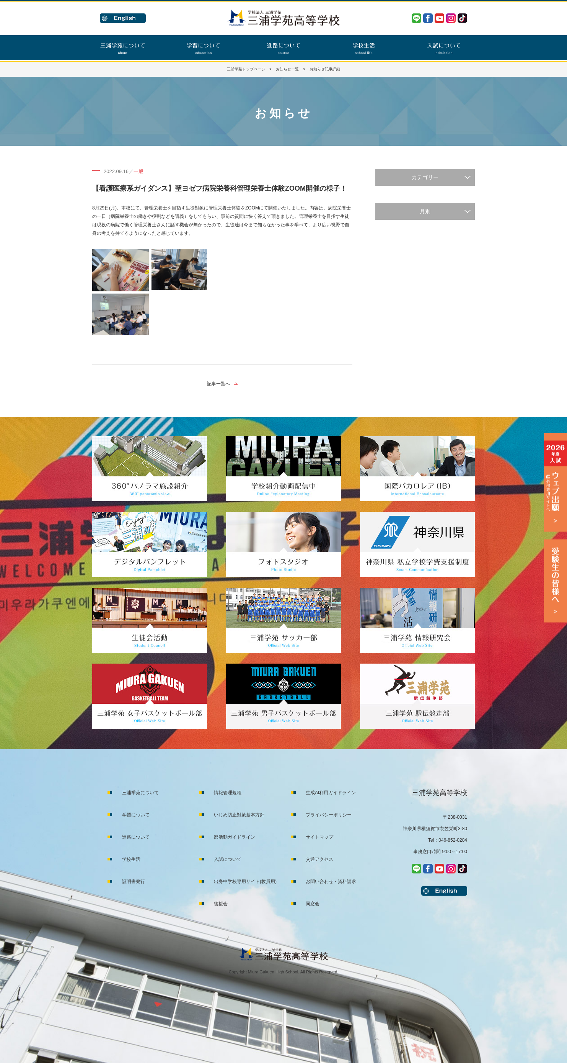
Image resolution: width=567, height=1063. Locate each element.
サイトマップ (319, 837)
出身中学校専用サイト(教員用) (245, 881)
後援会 (221, 903)
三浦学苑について (140, 792)
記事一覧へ (218, 383)
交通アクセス (319, 859)
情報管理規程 (227, 792)
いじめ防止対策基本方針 (239, 815)
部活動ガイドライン (234, 837)
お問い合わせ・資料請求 (331, 881)
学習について (136, 815)
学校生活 (131, 859)
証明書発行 (133, 881)
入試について (227, 859)
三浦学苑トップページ (246, 69)
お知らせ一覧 (287, 69)
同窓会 (312, 903)
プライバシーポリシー (329, 815)
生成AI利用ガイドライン (331, 792)
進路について (136, 837)
